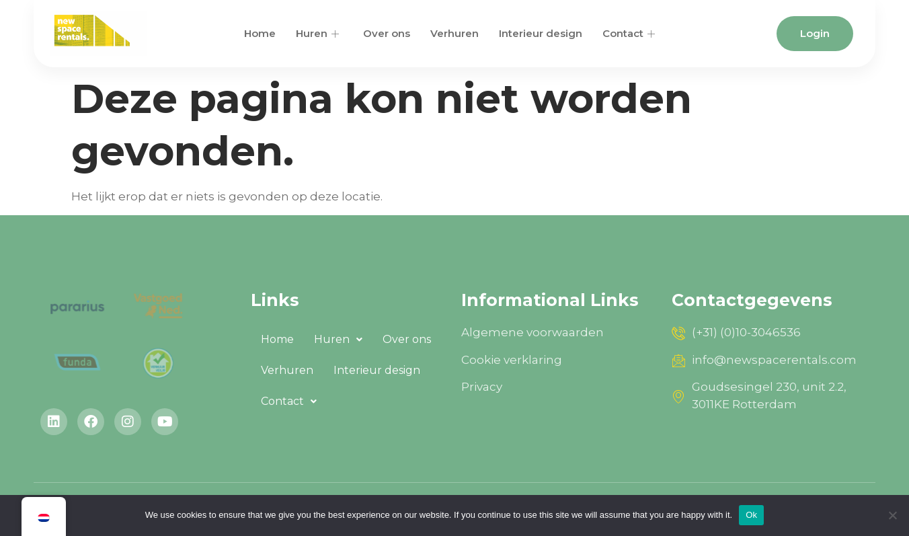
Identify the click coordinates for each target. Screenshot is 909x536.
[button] (338, 339)
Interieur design (540, 33)
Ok (751, 515)
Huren (317, 33)
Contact (628, 33)
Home (260, 33)
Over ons (386, 33)
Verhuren (454, 33)
